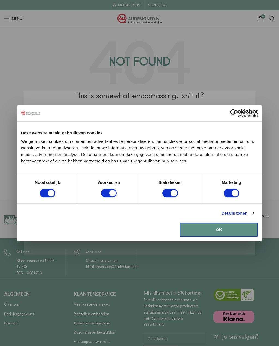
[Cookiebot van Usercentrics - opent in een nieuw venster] (234, 113)
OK (219, 229)
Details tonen (234, 213)
